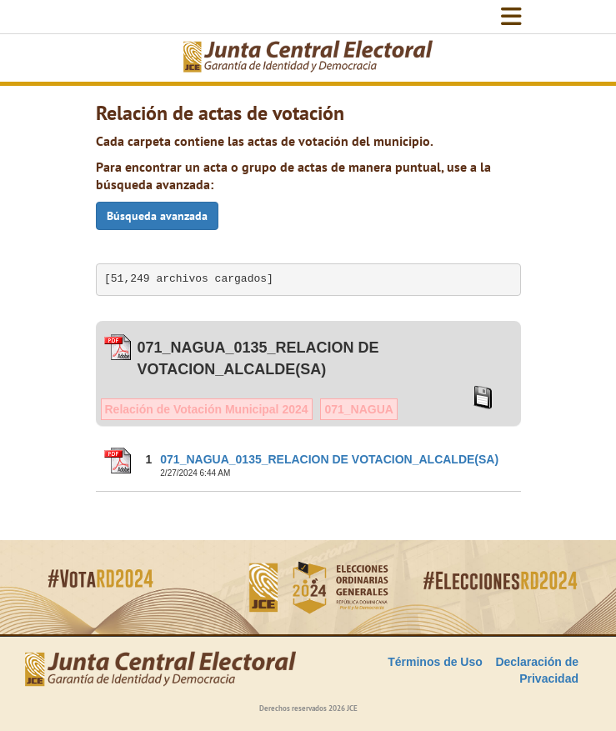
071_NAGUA (358, 409)
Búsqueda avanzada (157, 215)
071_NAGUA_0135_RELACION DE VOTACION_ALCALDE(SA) (329, 459)
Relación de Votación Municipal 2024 (206, 409)
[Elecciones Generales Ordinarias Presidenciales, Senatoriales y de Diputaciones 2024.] (308, 58)
